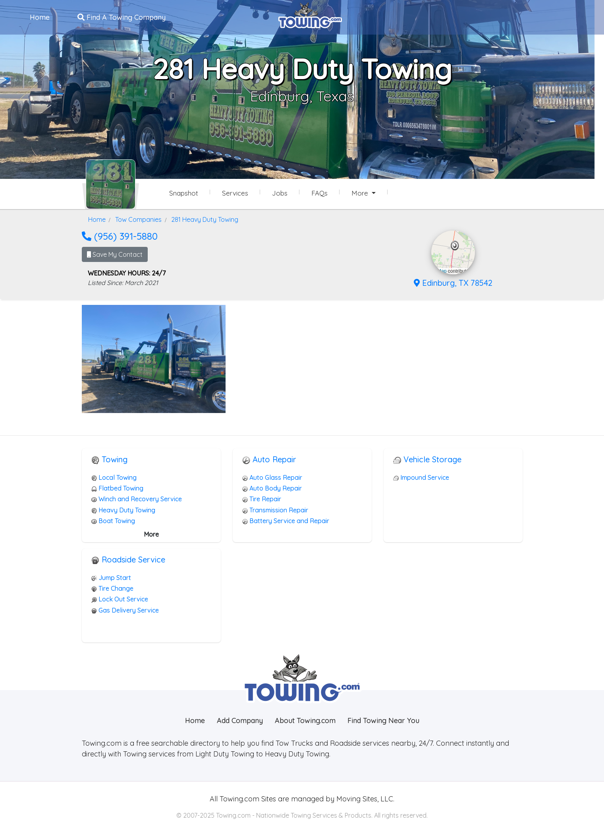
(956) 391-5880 (120, 236)
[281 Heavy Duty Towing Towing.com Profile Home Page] (110, 184)
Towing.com (238, 798)
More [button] (360, 193)
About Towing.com (305, 720)
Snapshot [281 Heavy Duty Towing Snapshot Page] (183, 193)
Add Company (240, 720)
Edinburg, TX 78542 (453, 283)
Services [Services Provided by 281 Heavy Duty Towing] (235, 193)
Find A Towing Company (121, 17)
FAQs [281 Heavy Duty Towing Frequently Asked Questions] (319, 193)
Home (40, 17)
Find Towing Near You (383, 720)
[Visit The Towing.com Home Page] (310, 14)
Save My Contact (115, 254)
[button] (455, 245)
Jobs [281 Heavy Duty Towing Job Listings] (280, 193)
